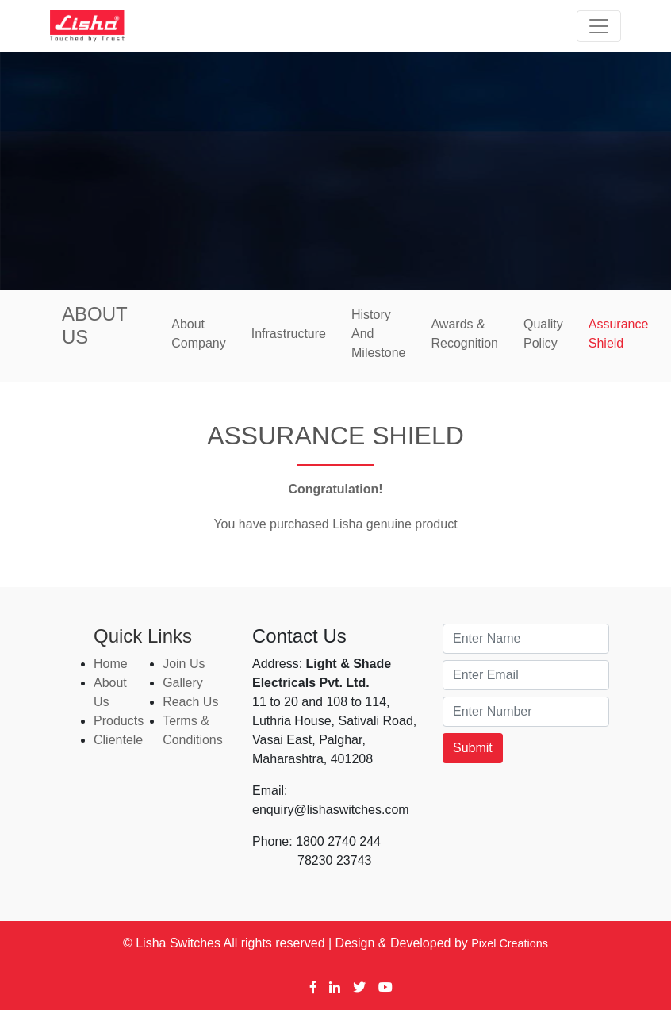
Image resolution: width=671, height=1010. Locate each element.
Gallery (183, 682)
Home (111, 663)
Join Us (184, 663)
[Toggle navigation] (599, 26)
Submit (473, 748)
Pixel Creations (509, 943)
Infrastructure (288, 333)
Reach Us (190, 702)
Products (119, 721)
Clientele (118, 740)
